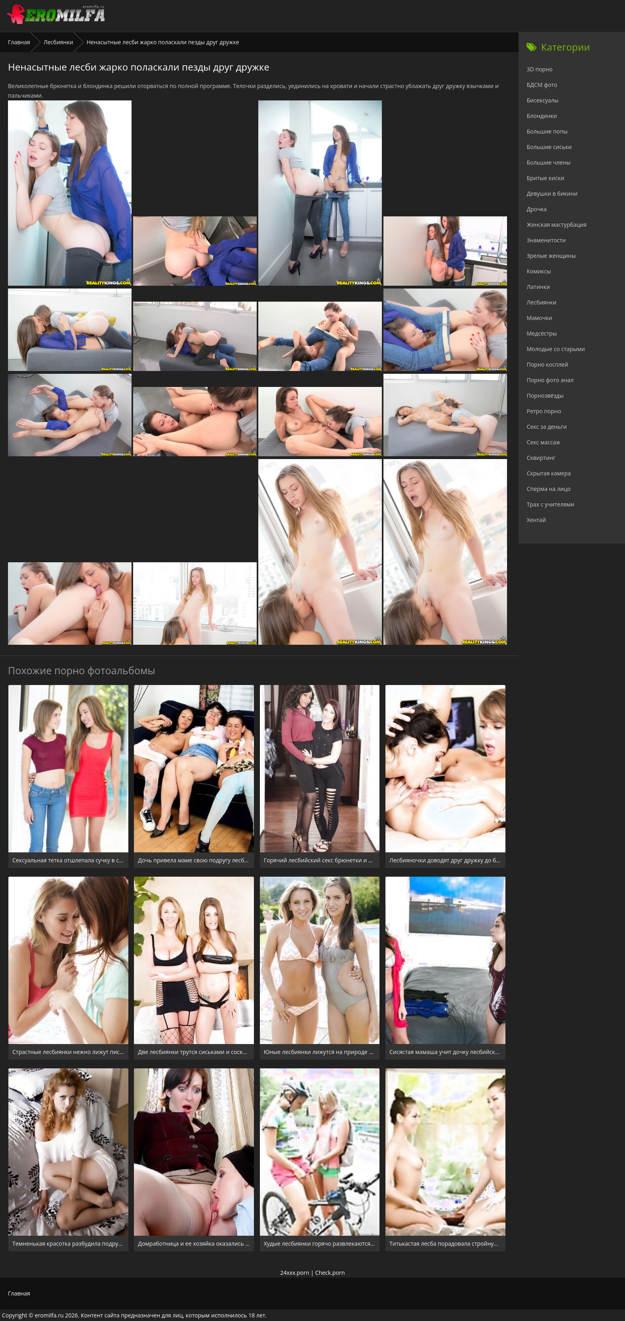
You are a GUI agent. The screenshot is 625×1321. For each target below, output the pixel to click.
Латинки (538, 287)
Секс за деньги (546, 426)
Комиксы (539, 271)
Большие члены (548, 162)
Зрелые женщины (551, 255)
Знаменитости (546, 240)
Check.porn (330, 1272)
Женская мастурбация (556, 224)
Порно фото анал (550, 380)
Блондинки (542, 116)
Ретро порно (544, 411)
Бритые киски (545, 178)
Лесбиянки (58, 42)
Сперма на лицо (548, 489)
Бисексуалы (542, 100)
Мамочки (539, 318)
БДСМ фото (542, 84)
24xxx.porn (294, 1272)
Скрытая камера (549, 473)
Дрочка (536, 209)
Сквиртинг (541, 457)
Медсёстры (542, 333)
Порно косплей (547, 364)
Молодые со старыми (556, 349)
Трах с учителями (550, 504)
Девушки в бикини (552, 193)
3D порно (539, 69)
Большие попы (547, 131)
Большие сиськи (549, 147)
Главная (19, 42)
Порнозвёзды (545, 395)
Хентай (536, 520)
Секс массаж (543, 442)
